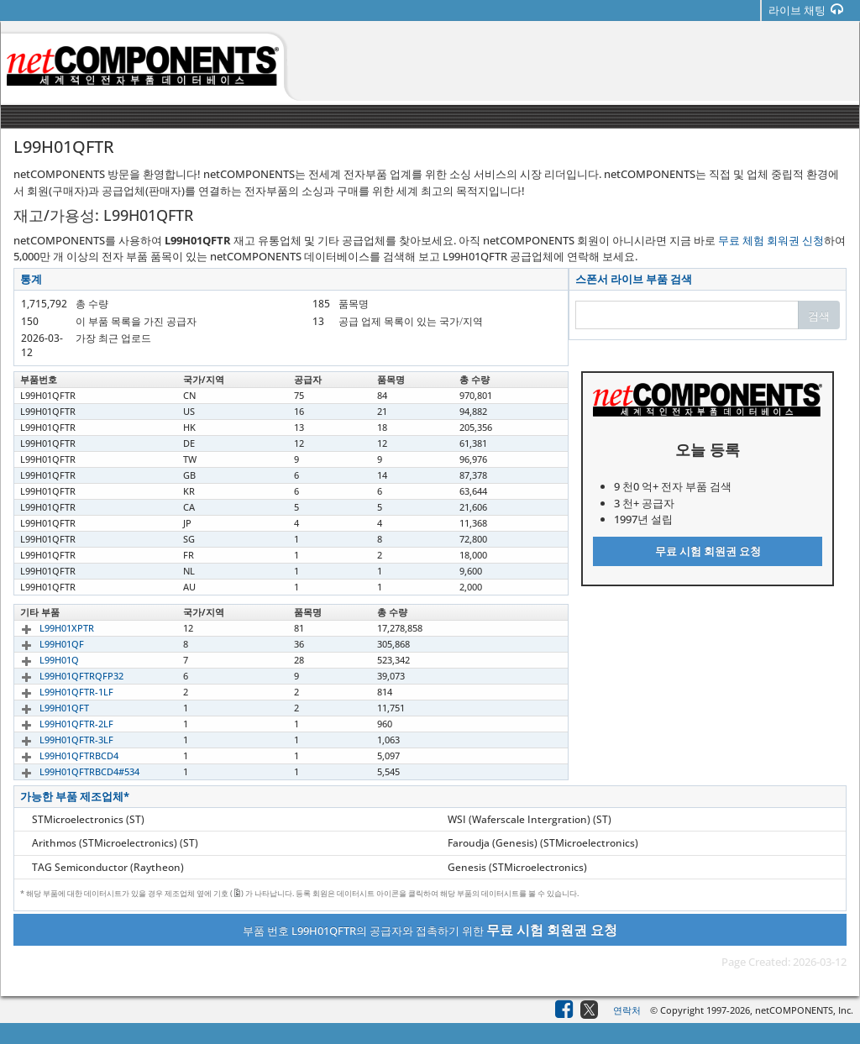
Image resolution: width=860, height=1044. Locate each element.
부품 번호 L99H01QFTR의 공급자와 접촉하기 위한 (430, 930)
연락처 (627, 1010)
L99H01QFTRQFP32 (62, 675)
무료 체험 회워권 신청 (771, 240)
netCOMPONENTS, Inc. (804, 1010)
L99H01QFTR (48, 395)
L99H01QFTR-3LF (57, 739)
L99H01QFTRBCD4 (59, 755)
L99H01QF (42, 643)
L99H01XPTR (47, 628)
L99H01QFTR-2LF (57, 723)
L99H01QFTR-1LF (57, 691)
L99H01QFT (45, 707)
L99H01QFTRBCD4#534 (70, 771)
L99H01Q (40, 659)
